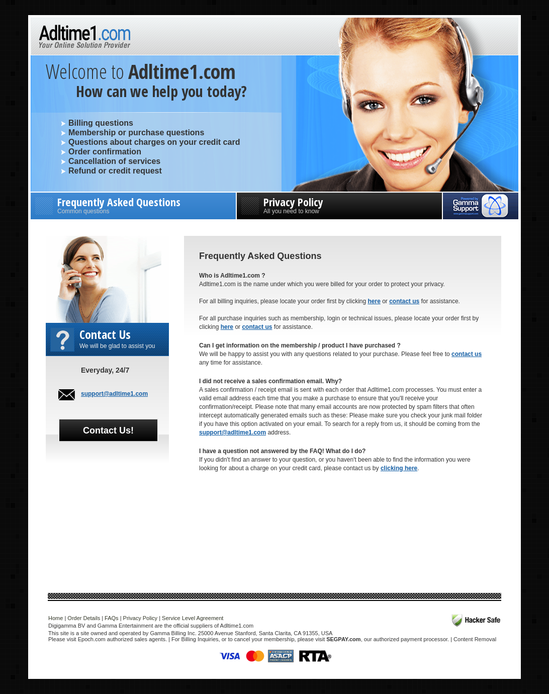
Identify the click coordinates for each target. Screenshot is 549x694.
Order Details (83, 618)
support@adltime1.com (114, 393)
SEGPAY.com (343, 639)
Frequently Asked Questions (133, 204)
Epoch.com (92, 639)
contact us (404, 301)
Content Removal (474, 639)
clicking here (399, 468)
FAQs (112, 618)
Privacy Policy (339, 204)
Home (55, 618)
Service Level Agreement (192, 618)
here (374, 301)
